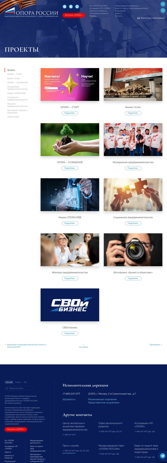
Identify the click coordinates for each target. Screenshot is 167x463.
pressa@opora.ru (69, 453)
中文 (25, 382)
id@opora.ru (69, 399)
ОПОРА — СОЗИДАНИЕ (17, 82)
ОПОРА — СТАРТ (14, 74)
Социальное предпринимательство (17, 98)
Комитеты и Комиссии (98, 11)
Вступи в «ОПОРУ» (73, 15)
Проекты (93, 16)
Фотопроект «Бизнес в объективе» (17, 111)
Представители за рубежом (103, 402)
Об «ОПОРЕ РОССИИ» (99, 6)
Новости (118, 13)
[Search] (18, 388)
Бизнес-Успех (13, 78)
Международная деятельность (127, 6)
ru (163, 10)
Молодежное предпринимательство (17, 88)
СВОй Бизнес (13, 117)
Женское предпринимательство (17, 105)
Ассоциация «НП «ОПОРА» (100, 8)
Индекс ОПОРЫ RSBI (16, 93)
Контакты (118, 16)
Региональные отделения (102, 399)
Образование (120, 11)
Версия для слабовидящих (151, 18)
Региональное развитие (99, 13)
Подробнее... (69, 113)
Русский (9, 382)
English (18, 382)
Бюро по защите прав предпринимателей (131, 8)
